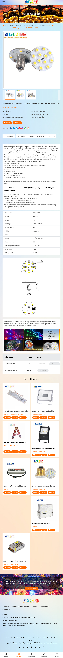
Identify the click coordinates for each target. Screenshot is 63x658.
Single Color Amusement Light (24, 26)
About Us (6, 607)
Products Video (25, 607)
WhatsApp (39, 647)
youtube (19, 128)
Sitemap (30, 640)
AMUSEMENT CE (10, 363)
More (22, 417)
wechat (28, 128)
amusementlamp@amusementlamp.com (21, 617)
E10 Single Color (40, 26)
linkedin (14, 128)
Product (12, 26)
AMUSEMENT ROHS (11, 370)
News (35, 607)
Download (54, 363)
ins (22, 128)
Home (6, 26)
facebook (11, 128)
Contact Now (31, 589)
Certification (44, 607)
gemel (55, 643)
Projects (28, 638)
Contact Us (6, 610)
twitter (17, 128)
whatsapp (25, 128)
